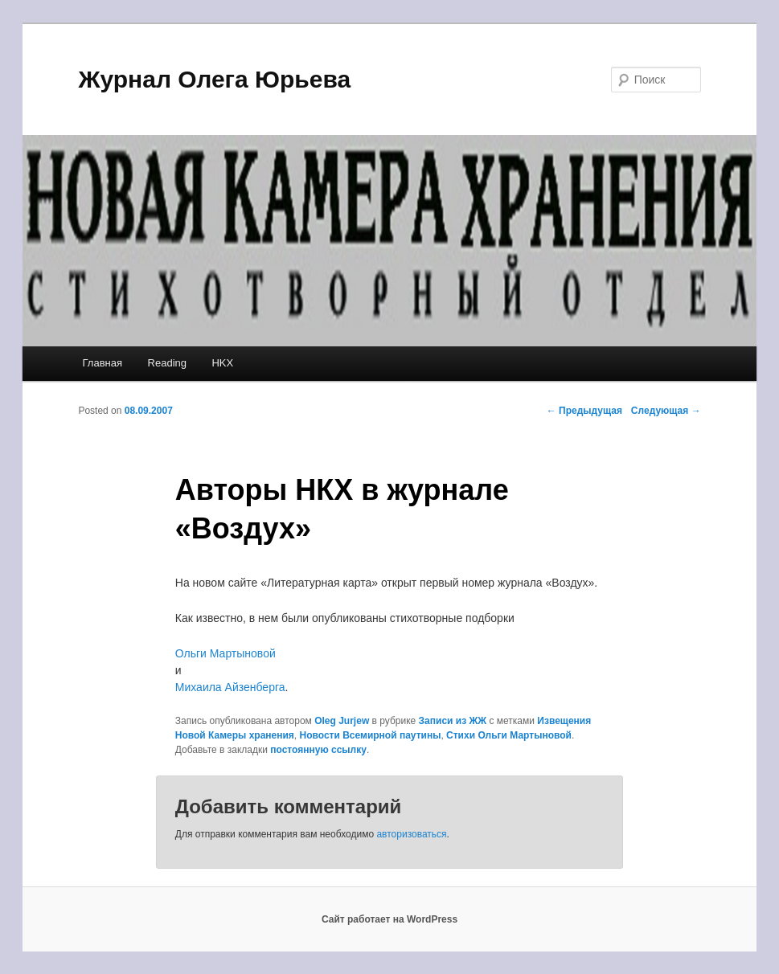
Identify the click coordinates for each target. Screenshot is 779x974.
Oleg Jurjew (341, 720)
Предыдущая (584, 410)
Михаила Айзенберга (230, 687)
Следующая (666, 410)
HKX (222, 363)
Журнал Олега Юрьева (214, 79)
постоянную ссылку (318, 749)
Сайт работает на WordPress (389, 919)
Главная (102, 363)
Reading (167, 363)
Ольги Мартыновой (225, 653)
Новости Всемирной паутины (370, 735)
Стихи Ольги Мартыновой (509, 735)
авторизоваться (411, 834)
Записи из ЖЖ (453, 720)
